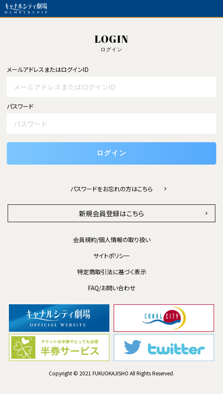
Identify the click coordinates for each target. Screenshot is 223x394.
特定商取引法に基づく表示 (111, 271)
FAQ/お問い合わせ (111, 288)
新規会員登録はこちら (111, 213)
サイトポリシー (111, 255)
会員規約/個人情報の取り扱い (112, 239)
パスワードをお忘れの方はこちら (111, 189)
